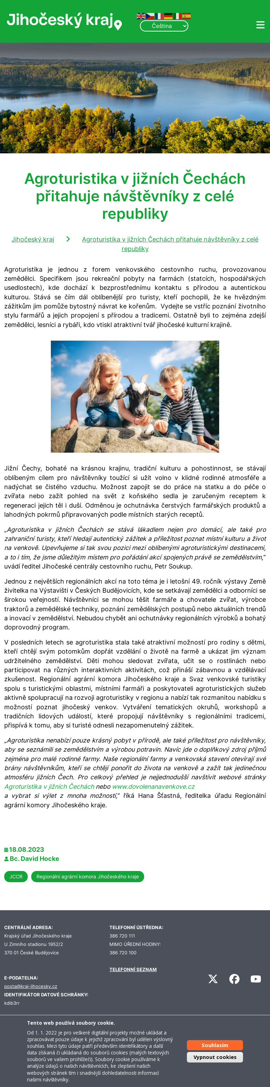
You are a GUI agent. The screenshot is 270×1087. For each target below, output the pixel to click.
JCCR (15, 876)
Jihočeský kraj (33, 239)
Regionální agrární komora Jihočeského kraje (87, 876)
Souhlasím (215, 1045)
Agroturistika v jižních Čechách (49, 786)
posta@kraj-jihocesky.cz (30, 986)
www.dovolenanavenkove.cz (153, 786)
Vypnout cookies (215, 1057)
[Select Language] (164, 26)
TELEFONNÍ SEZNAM (133, 969)
